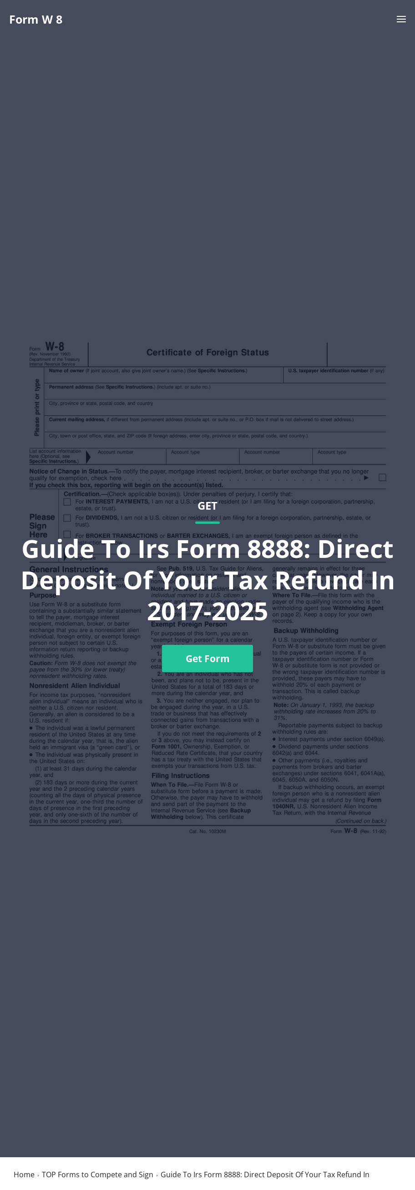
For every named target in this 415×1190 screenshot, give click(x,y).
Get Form (208, 658)
